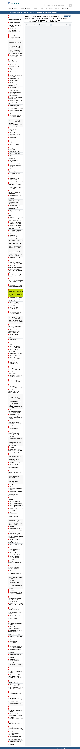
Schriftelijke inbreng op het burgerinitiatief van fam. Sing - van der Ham (15, 232)
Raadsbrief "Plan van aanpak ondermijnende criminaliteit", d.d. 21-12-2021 (15, 623)
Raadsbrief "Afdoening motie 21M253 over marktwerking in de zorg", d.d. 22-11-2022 (15, 299)
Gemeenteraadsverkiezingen (18, 8)
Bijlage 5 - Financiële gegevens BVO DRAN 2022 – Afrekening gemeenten (14, 558)
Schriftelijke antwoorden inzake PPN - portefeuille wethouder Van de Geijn (14, 391)
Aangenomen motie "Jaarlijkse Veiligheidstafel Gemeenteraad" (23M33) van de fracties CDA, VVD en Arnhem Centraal (15, 611)
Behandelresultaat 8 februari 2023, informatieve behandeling (15, 647)
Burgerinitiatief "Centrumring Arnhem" (15, 214)
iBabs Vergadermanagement (59, 748)
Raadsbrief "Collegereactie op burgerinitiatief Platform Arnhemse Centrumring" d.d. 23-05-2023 (15, 219)
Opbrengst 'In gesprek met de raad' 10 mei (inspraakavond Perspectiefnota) (15, 112)
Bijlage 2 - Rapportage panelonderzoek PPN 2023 (14, 72)
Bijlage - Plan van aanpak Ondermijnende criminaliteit (14, 627)
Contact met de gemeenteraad (65, 9)
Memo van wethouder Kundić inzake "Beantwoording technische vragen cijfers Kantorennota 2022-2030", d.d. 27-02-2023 (15, 699)
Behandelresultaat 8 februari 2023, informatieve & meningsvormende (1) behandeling (15, 738)
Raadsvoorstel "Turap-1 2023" (15, 78)
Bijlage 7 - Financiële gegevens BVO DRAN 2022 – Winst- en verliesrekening (14, 567)
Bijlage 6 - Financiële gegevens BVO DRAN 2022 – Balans (14, 562)
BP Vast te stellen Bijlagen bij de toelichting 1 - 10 (15, 506)
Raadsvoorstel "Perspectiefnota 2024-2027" (14, 65)
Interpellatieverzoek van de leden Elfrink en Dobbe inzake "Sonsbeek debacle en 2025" (15, 411)
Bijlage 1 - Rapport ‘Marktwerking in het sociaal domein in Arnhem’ (14, 304)
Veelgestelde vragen (57, 9)
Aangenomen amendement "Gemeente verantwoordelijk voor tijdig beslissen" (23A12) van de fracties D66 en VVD (15, 599)
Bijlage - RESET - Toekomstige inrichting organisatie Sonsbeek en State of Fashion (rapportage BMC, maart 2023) (15, 423)
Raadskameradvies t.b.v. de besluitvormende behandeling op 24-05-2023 (15, 488)
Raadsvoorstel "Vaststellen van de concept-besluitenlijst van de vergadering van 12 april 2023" (15, 451)
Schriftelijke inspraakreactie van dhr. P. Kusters (15, 98)
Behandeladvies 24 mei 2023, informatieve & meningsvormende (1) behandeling (15, 207)
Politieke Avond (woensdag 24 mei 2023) (29, 12)
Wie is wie (42, 8)
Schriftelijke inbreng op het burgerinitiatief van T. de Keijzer (14, 223)
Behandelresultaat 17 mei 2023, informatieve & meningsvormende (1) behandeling (15, 107)
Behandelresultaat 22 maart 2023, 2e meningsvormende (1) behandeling (15, 656)
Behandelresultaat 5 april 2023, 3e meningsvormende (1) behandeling (14, 661)
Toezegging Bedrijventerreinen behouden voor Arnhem (15, 719)
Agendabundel (12, 15)
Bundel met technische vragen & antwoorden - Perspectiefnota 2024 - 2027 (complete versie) (14, 31)
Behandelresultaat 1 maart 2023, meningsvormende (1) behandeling (14, 743)
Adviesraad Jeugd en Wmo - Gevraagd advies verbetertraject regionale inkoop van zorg (15, 271)
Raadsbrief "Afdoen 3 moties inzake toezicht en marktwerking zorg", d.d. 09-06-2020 (15, 286)
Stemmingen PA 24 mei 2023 (15, 35)
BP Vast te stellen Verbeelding (13, 498)
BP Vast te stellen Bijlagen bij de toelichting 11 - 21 (15, 509)
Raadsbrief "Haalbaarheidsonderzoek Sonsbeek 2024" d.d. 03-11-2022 (15, 428)
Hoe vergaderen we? (49, 9)
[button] (70, 5)
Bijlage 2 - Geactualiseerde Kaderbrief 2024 (15, 545)
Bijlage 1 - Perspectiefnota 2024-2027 (14, 69)
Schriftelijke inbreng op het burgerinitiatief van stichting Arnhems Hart (14, 227)
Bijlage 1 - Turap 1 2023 (14, 80)
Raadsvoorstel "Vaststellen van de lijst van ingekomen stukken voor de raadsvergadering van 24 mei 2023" (15, 466)
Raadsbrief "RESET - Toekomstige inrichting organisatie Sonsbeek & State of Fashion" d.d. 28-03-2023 (15, 416)
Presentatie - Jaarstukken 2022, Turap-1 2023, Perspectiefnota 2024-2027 (14, 94)
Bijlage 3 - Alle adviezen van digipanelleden (15, 76)
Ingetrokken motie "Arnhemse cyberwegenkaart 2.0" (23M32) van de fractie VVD (15, 605)
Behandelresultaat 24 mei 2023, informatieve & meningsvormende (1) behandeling (15, 237)
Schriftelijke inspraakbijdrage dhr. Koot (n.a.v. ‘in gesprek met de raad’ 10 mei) (15, 102)
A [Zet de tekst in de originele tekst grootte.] (67, 12)
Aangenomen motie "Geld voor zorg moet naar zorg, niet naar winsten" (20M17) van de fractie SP (15, 281)
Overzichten (35, 8)
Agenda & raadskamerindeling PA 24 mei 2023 (14, 19)
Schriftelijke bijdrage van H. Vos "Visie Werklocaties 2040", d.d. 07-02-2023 (15, 733)
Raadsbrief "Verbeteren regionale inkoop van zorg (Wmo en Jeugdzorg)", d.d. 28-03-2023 (15, 262)
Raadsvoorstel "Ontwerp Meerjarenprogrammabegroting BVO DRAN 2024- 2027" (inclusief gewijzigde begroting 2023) (15, 535)
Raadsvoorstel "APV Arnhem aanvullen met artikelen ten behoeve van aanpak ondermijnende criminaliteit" (15, 617)
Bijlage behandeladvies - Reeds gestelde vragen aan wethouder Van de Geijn (14, 331)
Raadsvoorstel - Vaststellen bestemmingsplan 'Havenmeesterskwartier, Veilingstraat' (15, 493)
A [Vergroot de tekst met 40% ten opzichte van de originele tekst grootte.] (71, 12)
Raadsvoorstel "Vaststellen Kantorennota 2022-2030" (15, 682)
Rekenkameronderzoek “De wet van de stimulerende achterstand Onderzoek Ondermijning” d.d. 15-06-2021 (15, 632)
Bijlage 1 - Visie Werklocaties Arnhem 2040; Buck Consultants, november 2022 (15, 723)
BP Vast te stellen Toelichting (15, 503)
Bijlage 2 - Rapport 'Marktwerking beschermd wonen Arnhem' (15, 309)
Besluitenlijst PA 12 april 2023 (15, 454)
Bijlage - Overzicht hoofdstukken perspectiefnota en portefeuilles (15, 61)
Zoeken (46, 2)
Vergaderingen (28, 8)
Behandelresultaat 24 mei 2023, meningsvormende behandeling (14, 313)
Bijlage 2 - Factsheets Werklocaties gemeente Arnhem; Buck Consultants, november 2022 (15, 728)
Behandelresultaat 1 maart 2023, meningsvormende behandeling (14, 651)
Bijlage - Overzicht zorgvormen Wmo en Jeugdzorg (15, 266)
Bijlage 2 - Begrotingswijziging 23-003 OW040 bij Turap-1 (14, 84)
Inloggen (69, 748)
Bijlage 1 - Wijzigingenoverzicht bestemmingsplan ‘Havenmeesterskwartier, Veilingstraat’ (13, 515)
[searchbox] (56, 5)
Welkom (9, 8)
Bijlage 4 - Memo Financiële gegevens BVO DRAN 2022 (15, 553)
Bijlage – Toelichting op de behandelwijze (14, 211)
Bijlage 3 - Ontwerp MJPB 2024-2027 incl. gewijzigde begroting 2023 (14, 549)
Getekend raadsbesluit (14, 447)
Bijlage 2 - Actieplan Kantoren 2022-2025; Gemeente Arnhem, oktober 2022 (15, 693)
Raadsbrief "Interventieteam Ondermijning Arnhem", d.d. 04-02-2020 (15, 638)
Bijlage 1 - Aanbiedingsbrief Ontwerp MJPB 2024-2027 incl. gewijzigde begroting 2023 (15, 541)
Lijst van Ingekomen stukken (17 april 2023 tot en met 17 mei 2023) (15, 472)
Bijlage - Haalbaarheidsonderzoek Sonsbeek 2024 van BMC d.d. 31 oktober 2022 (15, 434)
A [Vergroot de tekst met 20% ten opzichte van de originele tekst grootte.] (69, 12)
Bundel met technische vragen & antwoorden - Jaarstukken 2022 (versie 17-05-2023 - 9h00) (15, 24)
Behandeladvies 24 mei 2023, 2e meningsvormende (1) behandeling (15, 56)
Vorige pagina (67, 16)
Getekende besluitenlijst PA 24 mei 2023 (15, 38)
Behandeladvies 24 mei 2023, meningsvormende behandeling (15, 258)
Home (15, 12)
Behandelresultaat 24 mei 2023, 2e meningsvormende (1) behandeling (14, 116)
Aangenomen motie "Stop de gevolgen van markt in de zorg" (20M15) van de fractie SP (15, 275)
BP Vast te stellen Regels (14, 501)
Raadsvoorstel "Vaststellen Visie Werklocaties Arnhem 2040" (15, 714)
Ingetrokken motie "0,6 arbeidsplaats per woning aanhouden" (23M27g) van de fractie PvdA (14, 677)
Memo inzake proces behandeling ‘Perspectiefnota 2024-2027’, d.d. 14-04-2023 (14, 89)
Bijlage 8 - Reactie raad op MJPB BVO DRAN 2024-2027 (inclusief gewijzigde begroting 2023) (14, 572)
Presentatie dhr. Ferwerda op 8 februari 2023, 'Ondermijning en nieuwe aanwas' (15, 643)
